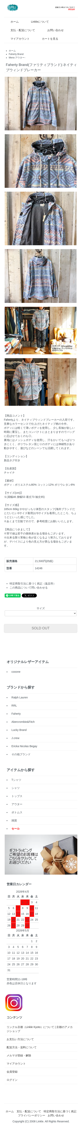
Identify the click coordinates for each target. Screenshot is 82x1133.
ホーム (12, 21)
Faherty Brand (16, 54)
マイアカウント (17, 38)
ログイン (12, 1079)
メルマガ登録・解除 (19, 1055)
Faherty (16, 713)
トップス (16, 796)
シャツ (15, 788)
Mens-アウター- (17, 57)
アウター (16, 804)
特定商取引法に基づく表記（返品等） (33, 583)
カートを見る (47, 38)
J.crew (15, 738)
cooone (15, 671)
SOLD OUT (41, 628)
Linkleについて (37, 21)
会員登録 (12, 1071)
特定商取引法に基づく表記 (60, 1111)
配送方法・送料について (22, 1047)
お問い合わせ (53, 30)
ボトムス (16, 812)
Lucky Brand (19, 729)
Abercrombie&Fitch (23, 721)
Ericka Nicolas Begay (24, 746)
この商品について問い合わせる (29, 587)
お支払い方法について (20, 1039)
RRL (14, 705)
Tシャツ (16, 779)
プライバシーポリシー (31, 1115)
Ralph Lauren (19, 697)
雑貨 (14, 820)
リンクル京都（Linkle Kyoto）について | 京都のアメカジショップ (40, 1029)
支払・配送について (20, 30)
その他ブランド (21, 754)
